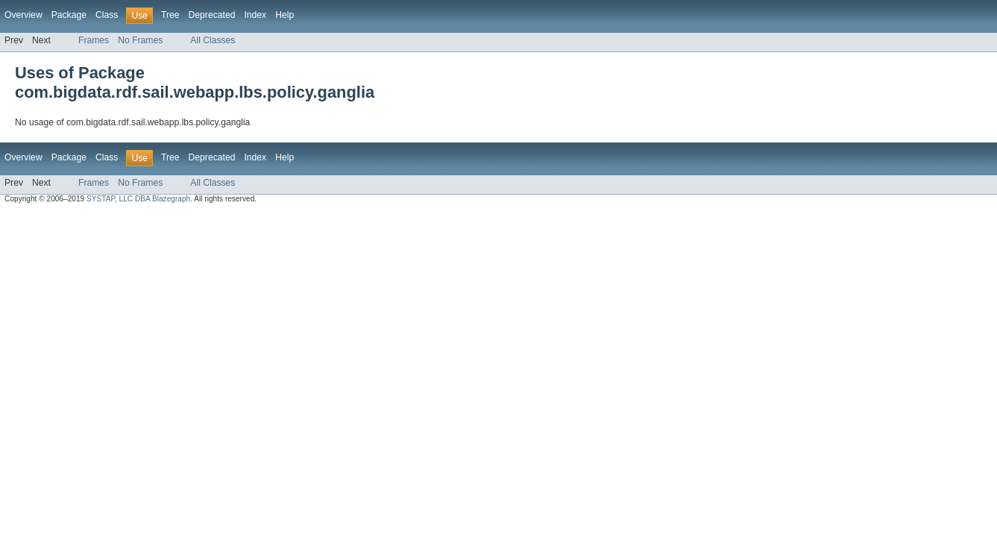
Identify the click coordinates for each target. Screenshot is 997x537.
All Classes (212, 40)
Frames (93, 40)
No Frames (140, 40)
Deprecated (212, 15)
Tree (170, 15)
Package (69, 15)
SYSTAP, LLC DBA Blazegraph (138, 199)
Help (284, 15)
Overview (23, 15)
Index (255, 15)
